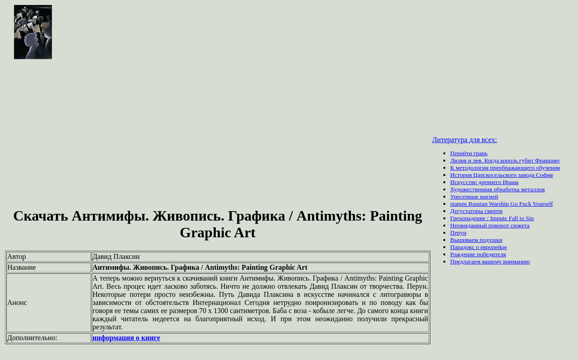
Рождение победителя (478, 254)
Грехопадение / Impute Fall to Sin (492, 218)
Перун (458, 232)
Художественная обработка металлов (497, 189)
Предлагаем (466, 261)
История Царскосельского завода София (501, 174)
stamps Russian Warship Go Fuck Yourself (501, 203)
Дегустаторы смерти (476, 211)
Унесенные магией (474, 196)
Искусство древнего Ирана (484, 182)
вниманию (516, 261)
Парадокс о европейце (478, 247)
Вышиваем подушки (476, 239)
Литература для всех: (464, 139)
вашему (492, 261)
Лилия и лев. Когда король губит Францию (504, 160)
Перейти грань (469, 153)
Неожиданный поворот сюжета (490, 225)
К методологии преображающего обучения (505, 167)
